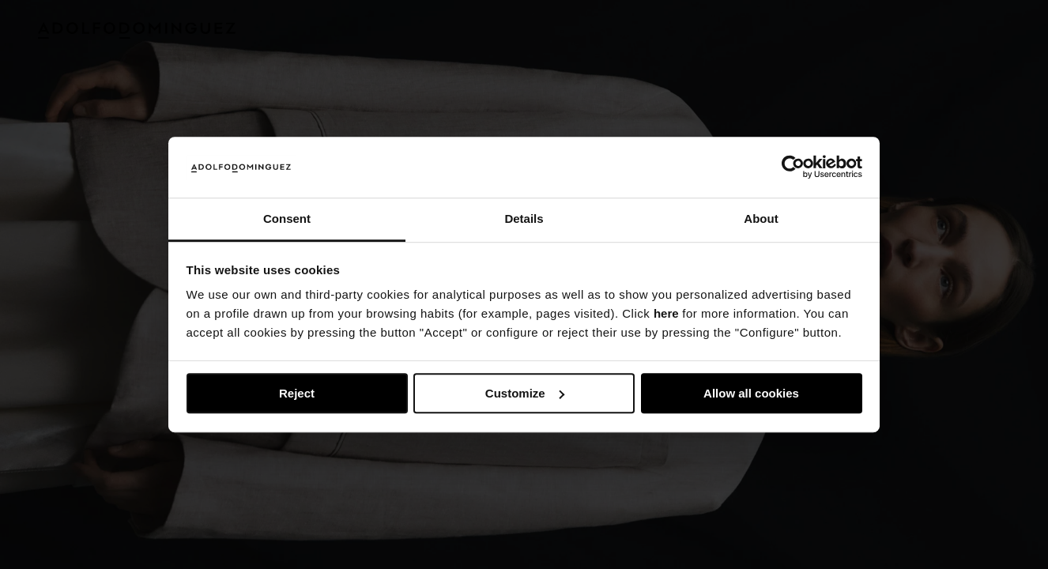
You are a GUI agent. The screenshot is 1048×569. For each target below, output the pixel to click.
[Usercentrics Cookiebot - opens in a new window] (793, 167)
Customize (524, 393)
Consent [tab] (287, 218)
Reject (297, 393)
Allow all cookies (751, 393)
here (666, 314)
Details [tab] (523, 218)
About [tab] (761, 218)
